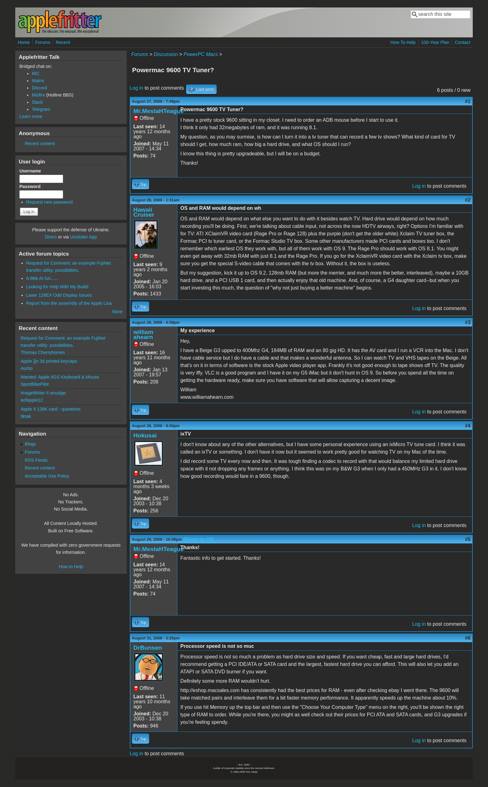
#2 (468, 200)
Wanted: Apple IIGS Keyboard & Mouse (60, 377)
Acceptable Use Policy (47, 476)
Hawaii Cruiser (144, 212)
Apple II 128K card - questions (51, 409)
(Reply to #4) (198, 539)
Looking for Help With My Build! (57, 286)
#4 (468, 425)
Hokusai (145, 435)
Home (24, 42)
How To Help (402, 42)
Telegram (41, 109)
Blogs (30, 443)
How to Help (71, 566)
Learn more (30, 116)
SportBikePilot (35, 384)
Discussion (166, 54)
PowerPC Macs (201, 54)
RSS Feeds (36, 460)
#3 (468, 322)
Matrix (38, 80)
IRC (36, 73)
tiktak (26, 416)
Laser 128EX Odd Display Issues (59, 295)
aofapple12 (32, 400)
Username (31, 170)
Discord (39, 87)
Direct (51, 236)
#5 (468, 539)
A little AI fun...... (42, 278)
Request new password (49, 202)
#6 (468, 638)
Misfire (38, 94)
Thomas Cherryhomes (43, 352)
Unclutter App (83, 236)
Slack (37, 102)
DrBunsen (148, 647)
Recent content (40, 143)
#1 (468, 101)
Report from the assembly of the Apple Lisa (69, 303)
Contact (462, 42)
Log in (136, 88)
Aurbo (26, 368)
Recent (63, 42)
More (117, 311)
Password (31, 186)
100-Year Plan (435, 42)
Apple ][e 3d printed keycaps (49, 361)
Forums (42, 42)
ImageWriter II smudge (43, 392)
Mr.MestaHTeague (159, 111)
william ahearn (143, 334)
